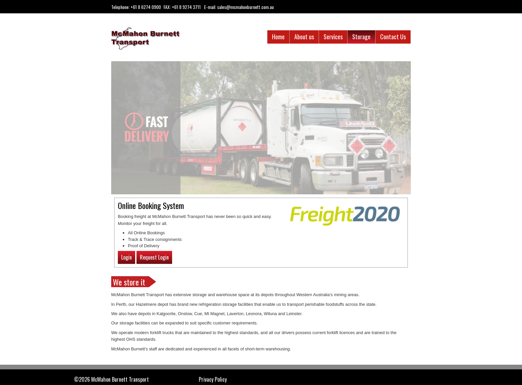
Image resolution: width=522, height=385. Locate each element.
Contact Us (393, 36)
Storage (361, 36)
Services (333, 36)
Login (126, 257)
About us (304, 36)
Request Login (154, 257)
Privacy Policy (213, 379)
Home (278, 36)
